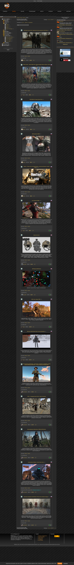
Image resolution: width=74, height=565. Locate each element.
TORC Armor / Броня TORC (36, 299)
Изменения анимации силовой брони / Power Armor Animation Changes (37, 496)
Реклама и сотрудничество (42, 535)
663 (31, 60)
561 (30, 94)
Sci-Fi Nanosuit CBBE (36, 200)
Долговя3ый (25, 391)
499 (30, 326)
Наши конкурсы (65, 18)
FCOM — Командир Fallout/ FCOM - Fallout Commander (36, 396)
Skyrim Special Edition (9, 37)
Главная (5, 11)
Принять (59, 563)
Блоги (41, 11)
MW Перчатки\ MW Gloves (36, 268)
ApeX (24, 94)
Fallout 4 (7, 27)
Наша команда (40, 540)
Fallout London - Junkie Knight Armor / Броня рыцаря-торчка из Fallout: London (36, 65)
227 (32, 294)
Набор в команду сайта (65, 17)
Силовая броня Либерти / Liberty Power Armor (36, 462)
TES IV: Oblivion (9, 40)
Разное (59, 11)
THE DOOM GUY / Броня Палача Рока (36, 99)
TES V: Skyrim (8, 41)
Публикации (32, 11)
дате (23, 22)
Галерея (50, 11)
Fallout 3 (7, 26)
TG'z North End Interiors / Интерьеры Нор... (64, 38)
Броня (29, 56)
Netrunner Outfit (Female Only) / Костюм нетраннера (36, 331)
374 (30, 359)
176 (33, 525)
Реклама (68, 11)
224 (31, 129)
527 (30, 230)
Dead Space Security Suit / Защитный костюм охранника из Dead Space (36, 30)
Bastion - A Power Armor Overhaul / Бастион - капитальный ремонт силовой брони (37, 167)
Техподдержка (40, 539)
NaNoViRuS (61, 21)
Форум (22, 11)
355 (32, 264)
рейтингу (26, 22)
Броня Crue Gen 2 (37, 235)
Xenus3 (24, 60)
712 (31, 162)
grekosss (60, 26)
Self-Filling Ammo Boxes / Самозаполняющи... (65, 34)
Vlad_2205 (24, 264)
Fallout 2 (7, 24)
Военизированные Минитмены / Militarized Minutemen (36, 429)
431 (33, 391)
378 (33, 424)
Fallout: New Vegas (9, 28)
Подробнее (65, 563)
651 (33, 457)
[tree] (8, 32)
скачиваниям (30, 22)
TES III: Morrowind (9, 38)
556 (33, 492)
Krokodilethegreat (62, 31)
